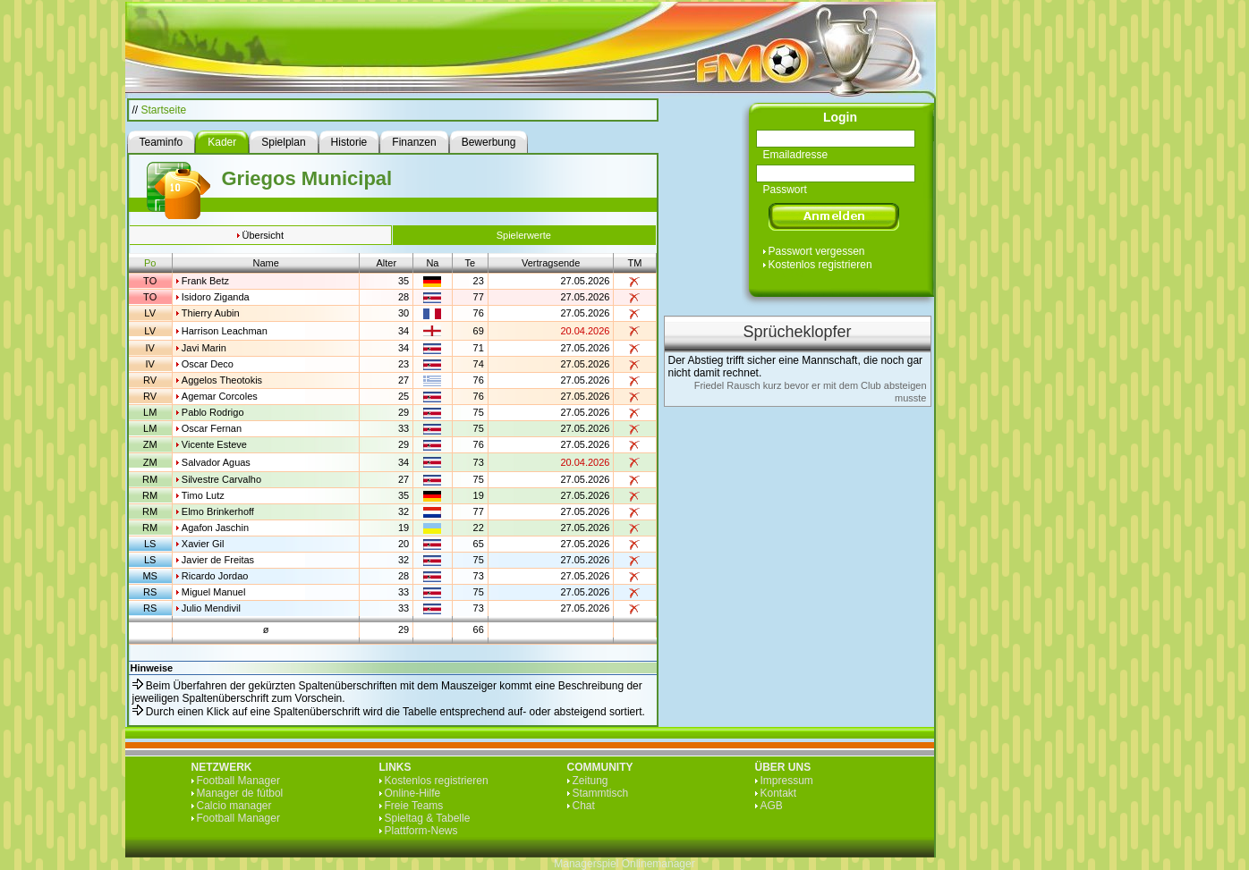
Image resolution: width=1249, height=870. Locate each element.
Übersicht (263, 235)
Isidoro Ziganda (216, 296)
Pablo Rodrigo (213, 412)
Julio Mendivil (211, 608)
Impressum (786, 780)
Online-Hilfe (413, 793)
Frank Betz (205, 280)
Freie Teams (414, 805)
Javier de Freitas (218, 559)
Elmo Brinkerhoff (218, 511)
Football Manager (238, 780)
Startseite (164, 110)
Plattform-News (421, 830)
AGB (771, 805)
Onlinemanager (658, 863)
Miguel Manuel (214, 592)
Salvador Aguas (216, 462)
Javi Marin (204, 347)
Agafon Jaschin (215, 527)
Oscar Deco (208, 364)
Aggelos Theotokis (222, 380)
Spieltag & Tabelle (428, 818)
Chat (584, 805)
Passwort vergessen (817, 251)
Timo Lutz (203, 495)
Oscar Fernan (212, 428)
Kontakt (778, 793)
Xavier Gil (203, 543)
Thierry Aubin (211, 313)
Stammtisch (601, 793)
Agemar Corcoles (220, 396)
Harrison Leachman (225, 330)
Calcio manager (234, 805)
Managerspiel (586, 863)
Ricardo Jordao (215, 575)
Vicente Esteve (214, 444)
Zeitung (590, 780)
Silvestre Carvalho (221, 479)
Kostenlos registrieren (820, 264)
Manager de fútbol (240, 793)
